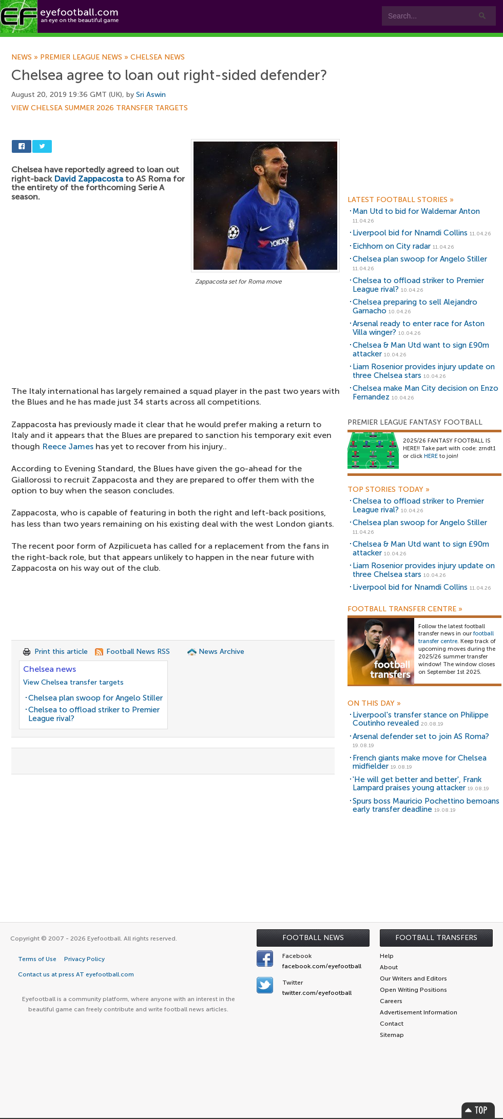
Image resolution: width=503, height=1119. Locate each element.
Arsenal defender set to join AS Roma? (421, 736)
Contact (320, 41)
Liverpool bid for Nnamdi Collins (410, 232)
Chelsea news (157, 57)
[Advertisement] (175, 363)
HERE (431, 456)
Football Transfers (436, 937)
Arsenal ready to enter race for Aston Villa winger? (419, 328)
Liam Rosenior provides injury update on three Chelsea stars (424, 371)
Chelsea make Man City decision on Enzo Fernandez (425, 393)
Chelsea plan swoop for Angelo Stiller (95, 698)
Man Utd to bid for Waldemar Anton (416, 211)
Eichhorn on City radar (392, 246)
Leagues (209, 41)
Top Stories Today (388, 489)
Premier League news (85, 57)
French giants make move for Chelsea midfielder (420, 762)
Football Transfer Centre (404, 609)
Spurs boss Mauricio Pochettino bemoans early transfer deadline (426, 805)
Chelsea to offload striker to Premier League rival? (94, 714)
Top (478, 1110)
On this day (374, 703)
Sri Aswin (151, 94)
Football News (313, 937)
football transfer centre (456, 637)
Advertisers (382, 41)
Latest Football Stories (400, 200)
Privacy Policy (84, 959)
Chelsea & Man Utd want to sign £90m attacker (421, 349)
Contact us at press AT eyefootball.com (76, 974)
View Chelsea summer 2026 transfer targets (99, 108)
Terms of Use (37, 959)
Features (152, 41)
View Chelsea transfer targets (73, 682)
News (25, 57)
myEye (263, 41)
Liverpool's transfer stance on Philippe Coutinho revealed (421, 719)
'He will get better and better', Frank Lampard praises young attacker (417, 784)
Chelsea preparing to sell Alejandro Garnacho (415, 306)
